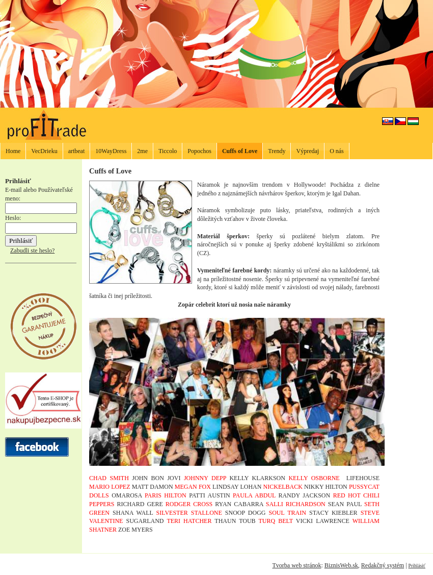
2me (142, 151)
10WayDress (110, 151)
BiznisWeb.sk (341, 565)
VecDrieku (44, 151)
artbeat (76, 151)
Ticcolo (167, 151)
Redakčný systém (382, 565)
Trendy (276, 151)
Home (13, 151)
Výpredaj (307, 151)
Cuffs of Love (239, 151)
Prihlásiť (417, 565)
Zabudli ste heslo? (32, 250)
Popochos (199, 151)
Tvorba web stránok (296, 565)
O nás (337, 151)
